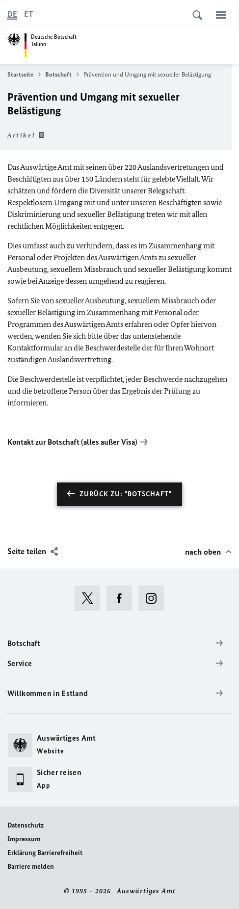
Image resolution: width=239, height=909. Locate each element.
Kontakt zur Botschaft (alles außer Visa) (72, 442)
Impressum (23, 839)
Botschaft (62, 74)
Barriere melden (30, 866)
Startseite (24, 74)
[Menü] (221, 15)
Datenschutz (25, 825)
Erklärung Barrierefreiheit (44, 853)
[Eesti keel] (28, 14)
